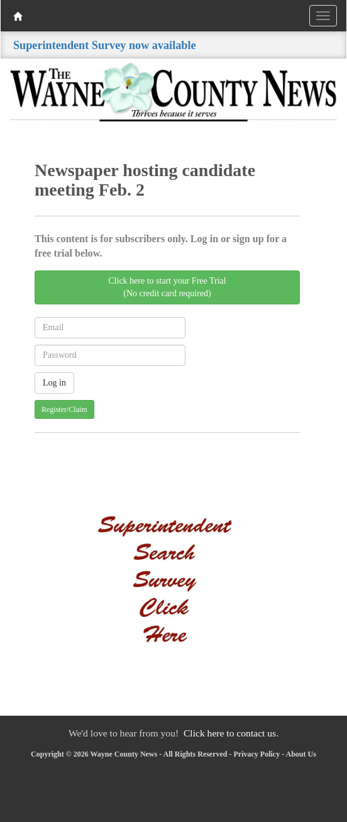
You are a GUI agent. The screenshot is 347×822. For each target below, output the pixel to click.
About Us (301, 754)
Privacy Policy (257, 754)
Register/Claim (64, 409)
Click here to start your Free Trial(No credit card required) (167, 287)
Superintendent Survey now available (104, 45)
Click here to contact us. (231, 733)
